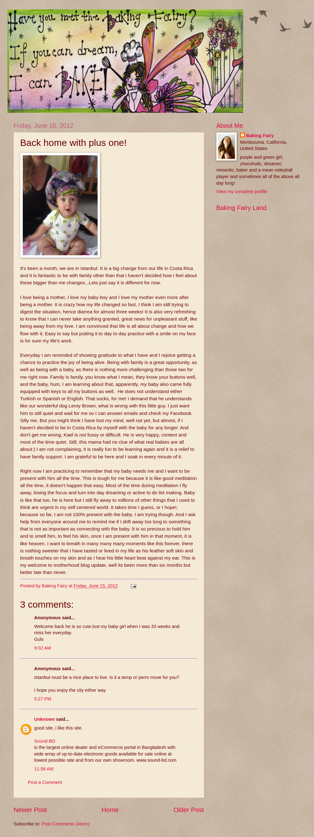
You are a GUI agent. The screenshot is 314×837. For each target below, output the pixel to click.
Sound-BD (45, 741)
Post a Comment (45, 782)
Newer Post (30, 809)
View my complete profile (241, 191)
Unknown (44, 719)
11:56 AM (44, 768)
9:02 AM (42, 647)
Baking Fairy (260, 135)
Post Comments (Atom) (65, 823)
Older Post (188, 809)
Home (110, 809)
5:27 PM (42, 698)
